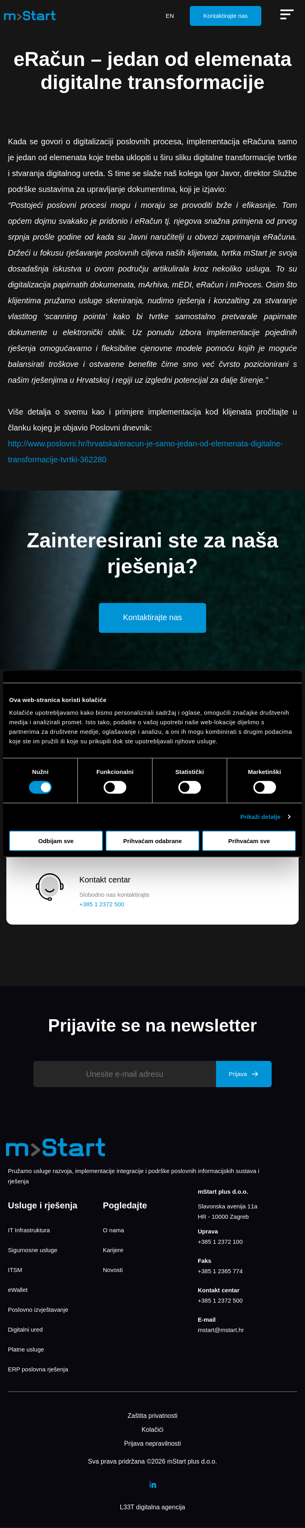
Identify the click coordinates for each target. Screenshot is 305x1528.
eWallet (17, 1290)
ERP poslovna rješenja (38, 1370)
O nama (113, 1230)
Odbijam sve (55, 840)
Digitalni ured (25, 1330)
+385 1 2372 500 (220, 1301)
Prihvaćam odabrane (152, 840)
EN (170, 15)
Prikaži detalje (260, 816)
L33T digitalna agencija (152, 1508)
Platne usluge (26, 1350)
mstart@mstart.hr (221, 1330)
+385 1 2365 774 (220, 1271)
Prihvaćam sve (249, 840)
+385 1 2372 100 (220, 1242)
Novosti (113, 1270)
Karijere (113, 1250)
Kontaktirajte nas (225, 15)
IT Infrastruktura (29, 1230)
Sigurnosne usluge (32, 1250)
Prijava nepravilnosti (152, 1444)
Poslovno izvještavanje (38, 1310)
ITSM (15, 1270)
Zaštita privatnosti (152, 1416)
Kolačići (152, 1430)
